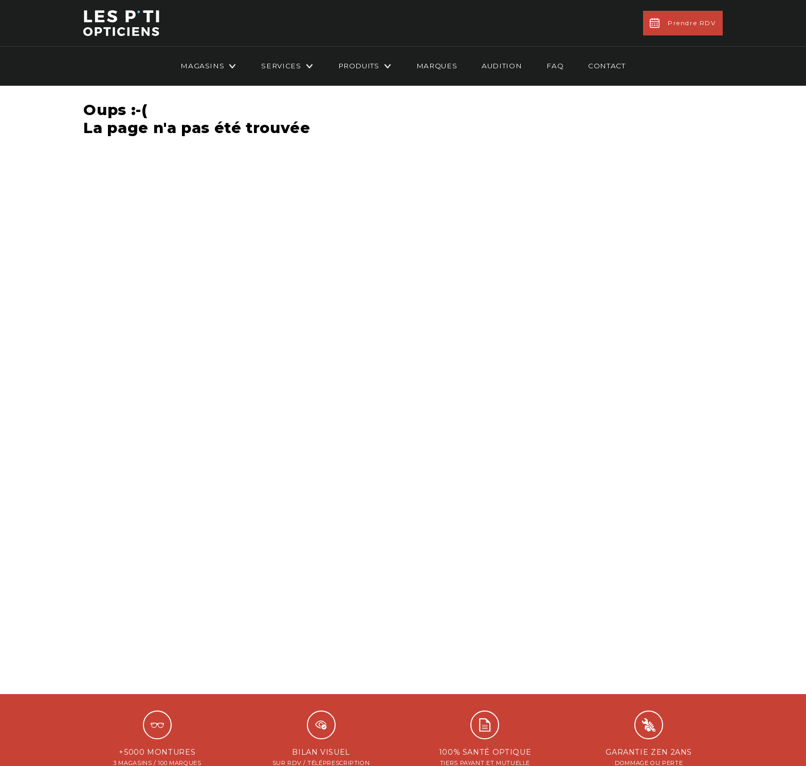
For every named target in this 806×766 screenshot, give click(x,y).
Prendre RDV (683, 23)
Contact (606, 66)
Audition (502, 66)
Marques (436, 66)
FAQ (554, 66)
